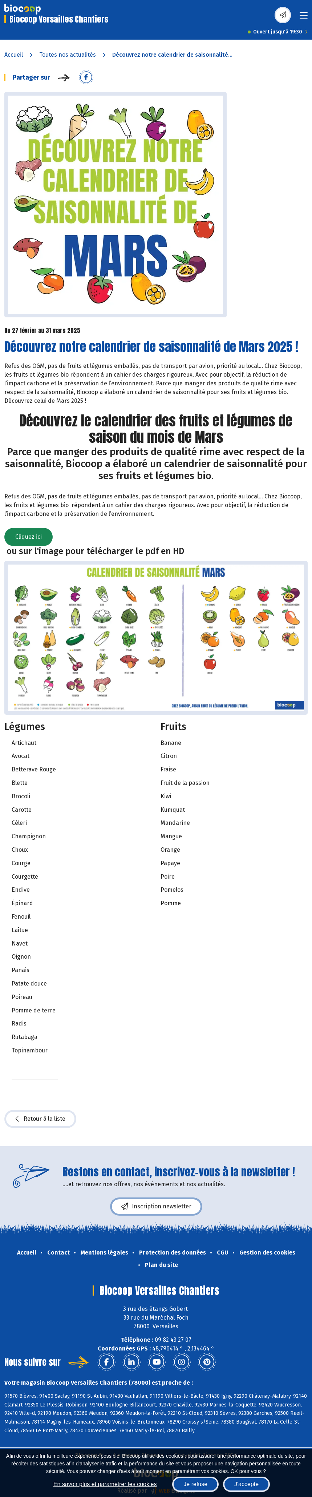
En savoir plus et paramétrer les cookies (105, 1484)
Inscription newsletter (156, 1206)
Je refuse (195, 1484)
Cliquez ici (28, 536)
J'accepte (246, 1484)
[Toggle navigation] (304, 17)
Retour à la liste (40, 1119)
